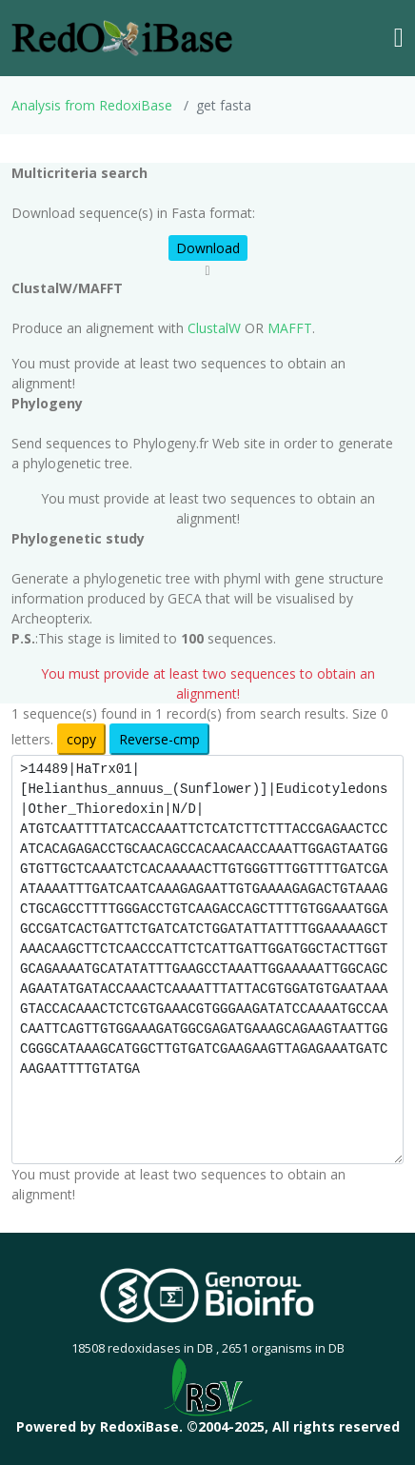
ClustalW (214, 328)
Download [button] (208, 248)
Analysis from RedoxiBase (91, 105)
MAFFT (289, 328)
